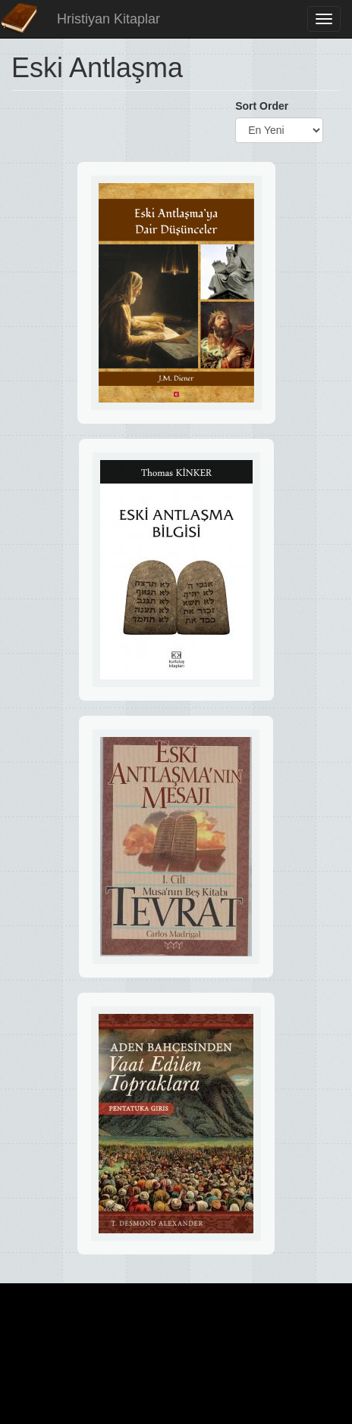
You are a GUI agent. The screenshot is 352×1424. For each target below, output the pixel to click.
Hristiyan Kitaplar (108, 18)
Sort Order (261, 106)
